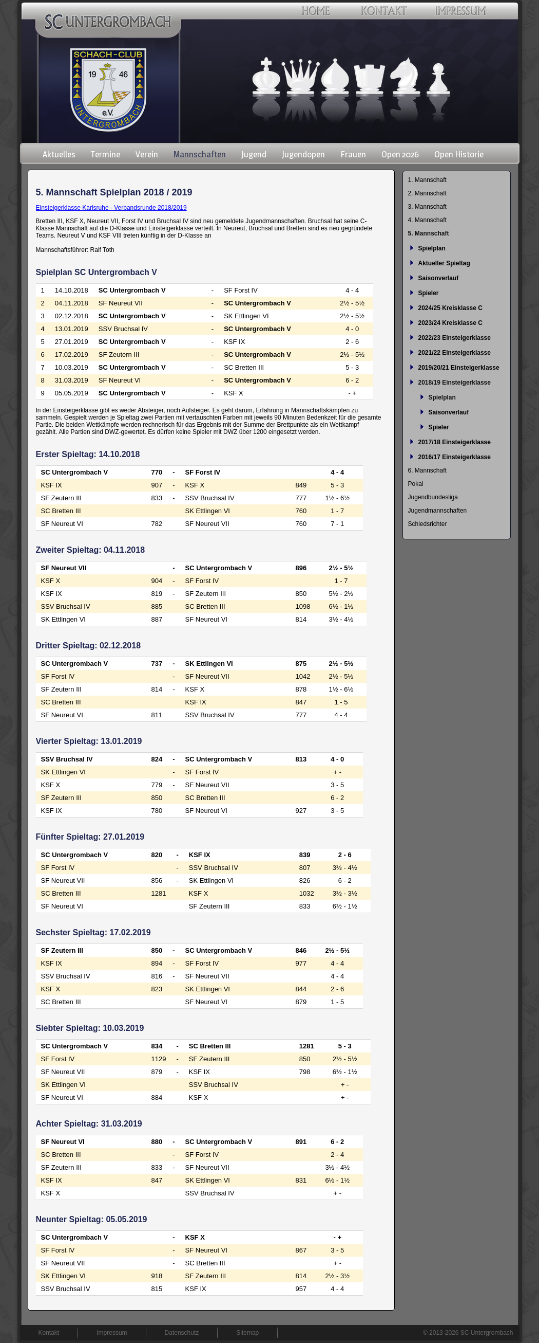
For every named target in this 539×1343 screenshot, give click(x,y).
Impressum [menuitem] (112, 1332)
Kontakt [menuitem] (49, 1332)
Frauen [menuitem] (353, 154)
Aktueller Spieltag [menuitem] (444, 263)
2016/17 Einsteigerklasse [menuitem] (454, 457)
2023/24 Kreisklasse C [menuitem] (450, 322)
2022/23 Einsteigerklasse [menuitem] (454, 337)
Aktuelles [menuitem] (59, 154)
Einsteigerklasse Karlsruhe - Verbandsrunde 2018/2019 (111, 207)
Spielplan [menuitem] (432, 248)
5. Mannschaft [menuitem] (428, 233)
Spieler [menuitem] (428, 293)
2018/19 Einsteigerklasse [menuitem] (454, 382)
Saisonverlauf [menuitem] (438, 278)
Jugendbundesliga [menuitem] (433, 497)
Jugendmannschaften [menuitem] (437, 510)
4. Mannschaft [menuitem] (427, 220)
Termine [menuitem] (105, 154)
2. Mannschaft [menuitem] (427, 193)
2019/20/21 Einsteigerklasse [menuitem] (458, 367)
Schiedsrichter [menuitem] (427, 524)
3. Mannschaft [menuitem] (427, 206)
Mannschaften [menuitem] (200, 154)
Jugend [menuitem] (253, 154)
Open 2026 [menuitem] (400, 154)
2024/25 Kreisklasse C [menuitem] (450, 308)
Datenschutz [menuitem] (182, 1332)
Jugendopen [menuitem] (303, 154)
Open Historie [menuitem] (459, 154)
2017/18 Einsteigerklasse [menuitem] (454, 442)
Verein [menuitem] (147, 154)
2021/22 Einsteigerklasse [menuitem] (454, 352)
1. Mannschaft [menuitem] (427, 180)
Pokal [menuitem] (416, 483)
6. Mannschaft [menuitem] (427, 470)
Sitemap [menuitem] (247, 1332)
